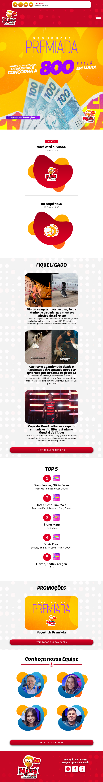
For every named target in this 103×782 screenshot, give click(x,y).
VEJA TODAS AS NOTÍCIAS (51, 450)
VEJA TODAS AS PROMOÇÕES (51, 642)
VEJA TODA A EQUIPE (51, 742)
